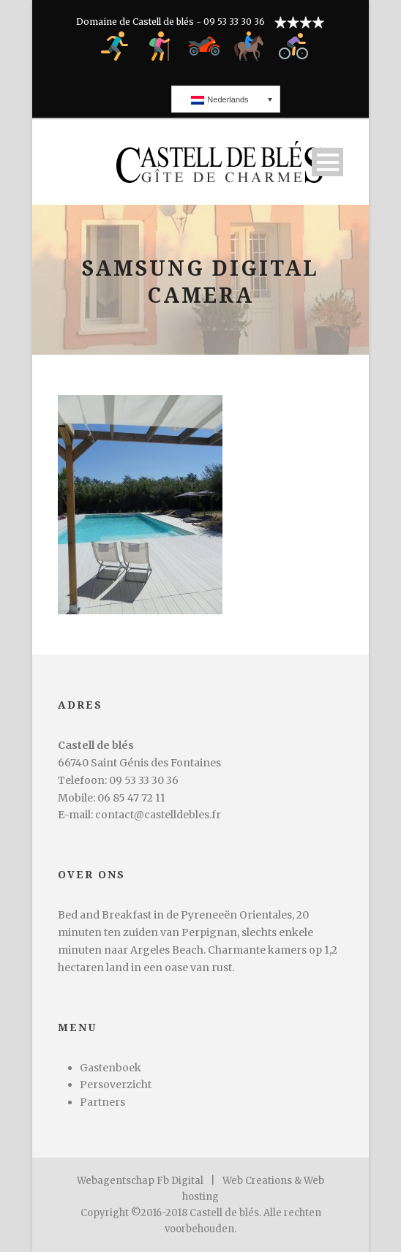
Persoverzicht (115, 1084)
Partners (102, 1102)
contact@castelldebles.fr (158, 814)
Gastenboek (110, 1067)
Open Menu (327, 162)
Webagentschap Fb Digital (140, 1180)
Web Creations (257, 1180)
